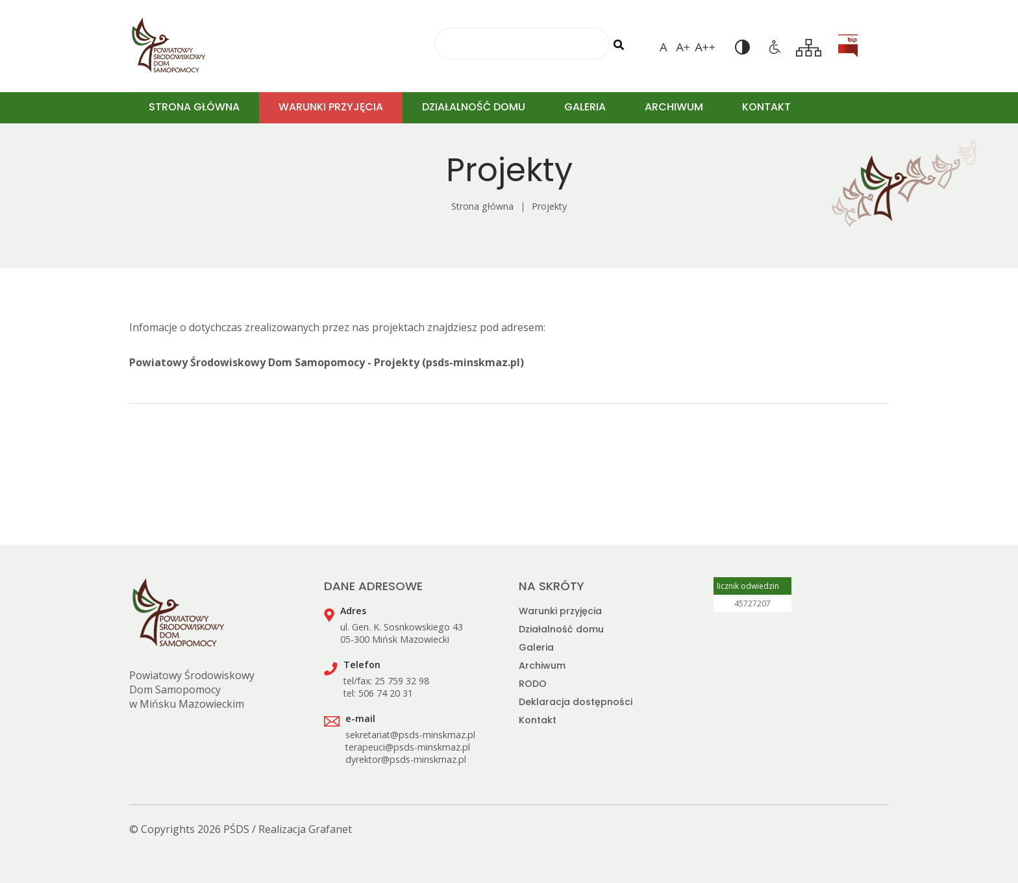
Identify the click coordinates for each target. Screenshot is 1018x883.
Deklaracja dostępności (575, 701)
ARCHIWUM (674, 106)
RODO (533, 683)
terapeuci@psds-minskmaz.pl (407, 747)
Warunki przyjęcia (560, 610)
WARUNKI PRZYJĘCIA (331, 106)
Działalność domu (561, 629)
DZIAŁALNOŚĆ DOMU (473, 106)
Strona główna (482, 206)
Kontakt (537, 720)
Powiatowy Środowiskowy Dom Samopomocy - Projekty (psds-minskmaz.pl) (326, 362)
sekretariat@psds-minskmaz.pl (410, 734)
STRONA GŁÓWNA (194, 106)
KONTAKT (766, 106)
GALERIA (585, 106)
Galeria (536, 647)
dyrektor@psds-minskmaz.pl (405, 759)
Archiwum (542, 665)
